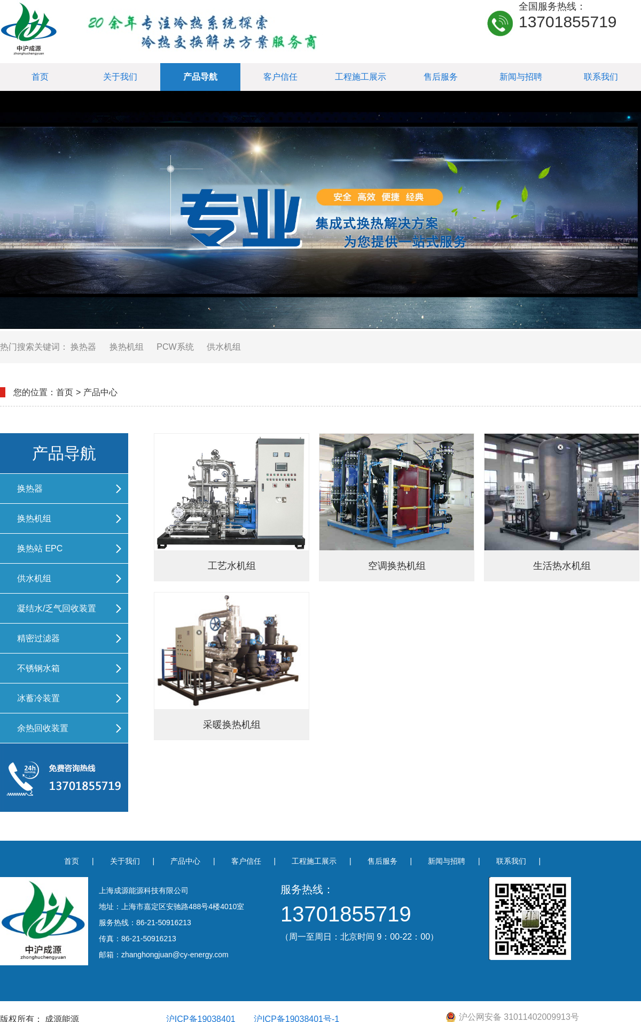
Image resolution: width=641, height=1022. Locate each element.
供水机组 (224, 346)
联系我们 (601, 76)
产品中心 (185, 861)
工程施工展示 (360, 76)
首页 (40, 76)
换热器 (83, 346)
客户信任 (280, 76)
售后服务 (441, 76)
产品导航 (200, 76)
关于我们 (120, 76)
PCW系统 (175, 346)
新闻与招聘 (520, 76)
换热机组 (127, 346)
